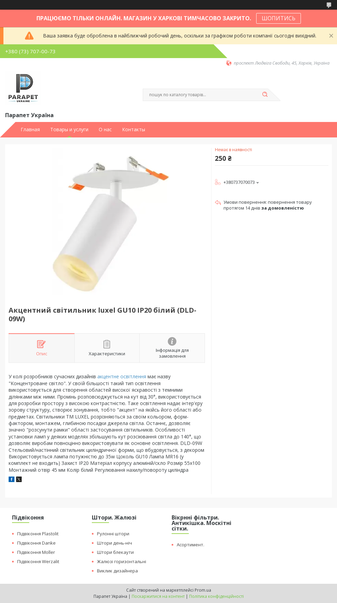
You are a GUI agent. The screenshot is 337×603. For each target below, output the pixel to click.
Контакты (133, 129)
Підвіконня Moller (36, 552)
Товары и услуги (69, 129)
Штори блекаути (115, 552)
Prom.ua (203, 590)
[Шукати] (265, 95)
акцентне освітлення (121, 376)
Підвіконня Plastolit (37, 534)
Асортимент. (190, 544)
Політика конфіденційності (216, 596)
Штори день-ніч (114, 543)
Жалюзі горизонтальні (121, 561)
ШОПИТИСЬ (278, 18)
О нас (105, 129)
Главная (30, 129)
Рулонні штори (113, 534)
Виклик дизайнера (117, 571)
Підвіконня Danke (36, 543)
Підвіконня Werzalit (38, 561)
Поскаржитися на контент (158, 596)
